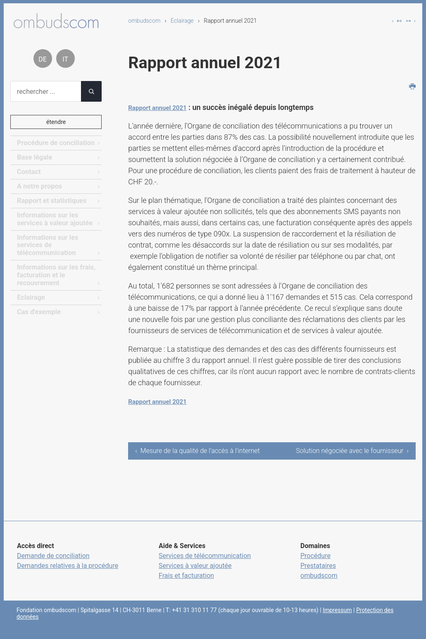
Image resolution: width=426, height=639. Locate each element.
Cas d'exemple (38, 309)
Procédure (315, 566)
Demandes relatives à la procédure (67, 575)
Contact (28, 171)
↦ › (411, 20)
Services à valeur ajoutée (195, 575)
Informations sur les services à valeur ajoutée (54, 217)
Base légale (34, 157)
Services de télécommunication (205, 566)
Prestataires (318, 575)
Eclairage (182, 20)
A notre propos (39, 186)
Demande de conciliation (53, 566)
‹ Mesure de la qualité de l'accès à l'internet (184, 456)
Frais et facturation (186, 585)
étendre (56, 122)
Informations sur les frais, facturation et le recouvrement (55, 272)
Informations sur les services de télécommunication (47, 243)
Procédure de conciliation (55, 143)
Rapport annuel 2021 (163, 107)
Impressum (337, 620)
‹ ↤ (397, 20)
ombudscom (144, 20)
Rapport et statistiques (51, 200)
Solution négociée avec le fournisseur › (372, 456)
